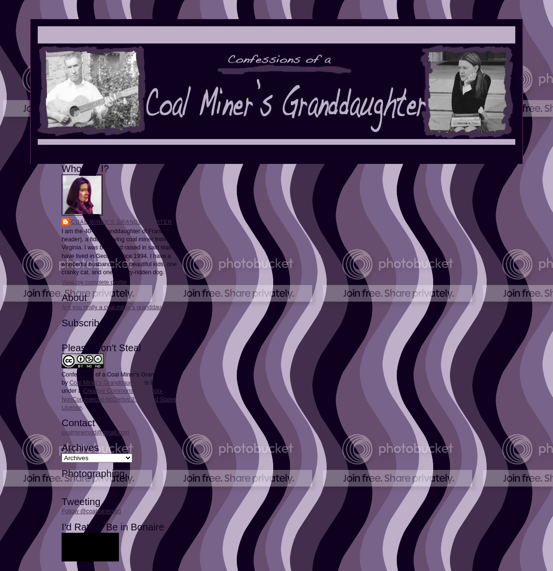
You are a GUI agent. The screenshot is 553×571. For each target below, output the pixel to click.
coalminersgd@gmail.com (95, 432)
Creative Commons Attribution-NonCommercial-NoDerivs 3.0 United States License (119, 399)
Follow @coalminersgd (91, 511)
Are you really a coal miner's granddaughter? (120, 307)
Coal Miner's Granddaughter (121, 222)
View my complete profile (94, 282)
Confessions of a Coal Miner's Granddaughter (121, 374)
